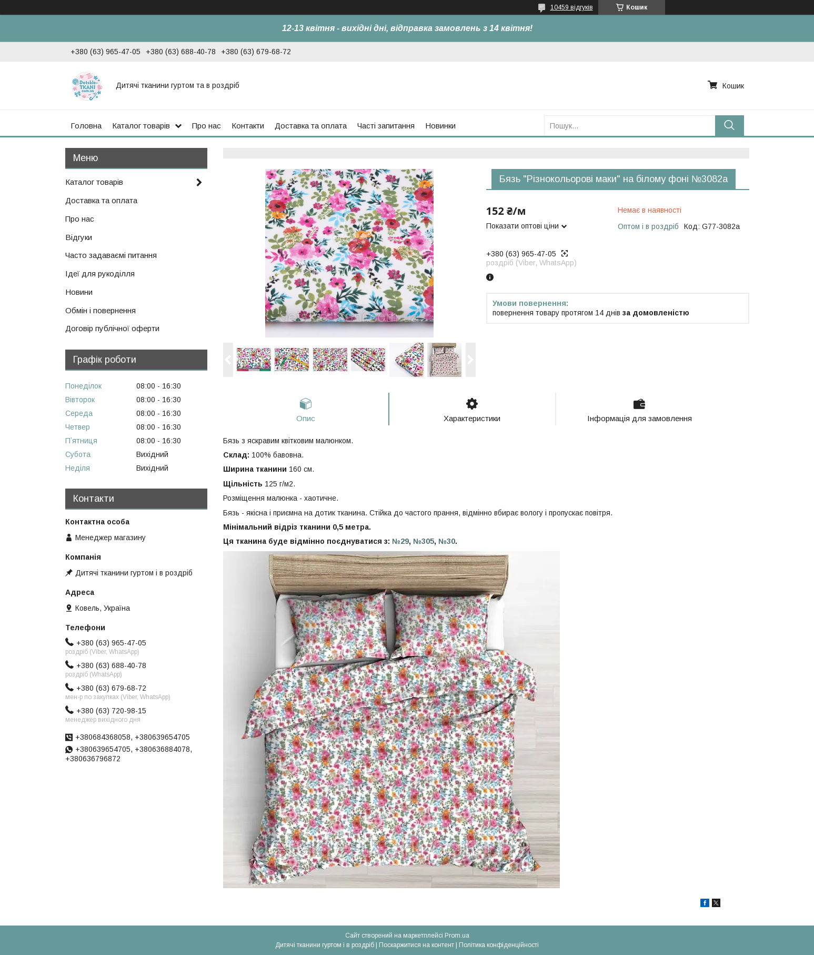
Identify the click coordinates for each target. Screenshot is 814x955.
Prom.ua (457, 935)
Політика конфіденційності (499, 945)
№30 (446, 541)
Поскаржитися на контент (416, 945)
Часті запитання (386, 125)
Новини (79, 291)
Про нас (206, 125)
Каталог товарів (141, 125)
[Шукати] (729, 125)
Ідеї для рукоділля (100, 273)
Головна (86, 125)
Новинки (440, 125)
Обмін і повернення (100, 310)
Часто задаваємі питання (111, 255)
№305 (423, 541)
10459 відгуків (571, 7)
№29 (400, 541)
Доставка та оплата (311, 125)
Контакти (248, 125)
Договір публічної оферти (112, 328)
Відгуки (78, 237)
